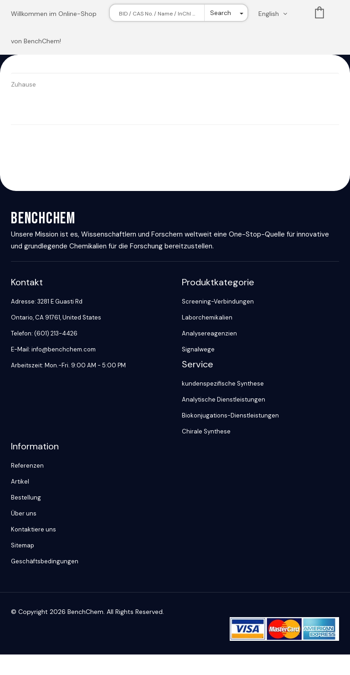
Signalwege (198, 349)
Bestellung (26, 497)
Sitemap (22, 545)
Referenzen (27, 465)
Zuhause (23, 84)
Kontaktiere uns (33, 529)
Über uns (23, 513)
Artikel (20, 481)
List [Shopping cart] (319, 14)
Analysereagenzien (209, 333)
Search (220, 13)
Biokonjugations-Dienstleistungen (230, 415)
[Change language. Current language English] (275, 14)
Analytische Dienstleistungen (223, 399)
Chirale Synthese (206, 431)
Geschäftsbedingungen (44, 561)
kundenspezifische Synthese (223, 383)
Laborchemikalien (207, 317)
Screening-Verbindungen (218, 301)
